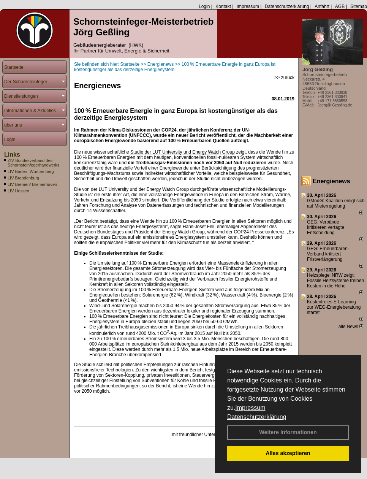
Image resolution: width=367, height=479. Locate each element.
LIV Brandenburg (23, 178)
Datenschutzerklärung (256, 417)
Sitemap (358, 6)
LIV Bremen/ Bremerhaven (32, 184)
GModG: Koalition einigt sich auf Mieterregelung (335, 203)
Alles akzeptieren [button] (288, 453)
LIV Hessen (18, 191)
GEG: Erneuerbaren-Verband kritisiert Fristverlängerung (328, 254)
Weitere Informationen (288, 432)
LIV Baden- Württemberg (31, 171)
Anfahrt (322, 6)
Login (204, 6)
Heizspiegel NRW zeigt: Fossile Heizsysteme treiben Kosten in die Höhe (335, 281)
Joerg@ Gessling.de (335, 105)
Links (12, 154)
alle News (351, 326)
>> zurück (284, 77)
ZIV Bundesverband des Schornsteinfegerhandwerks (33, 162)
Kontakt (223, 6)
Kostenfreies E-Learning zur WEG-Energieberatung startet (334, 307)
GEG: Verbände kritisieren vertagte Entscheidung (325, 227)
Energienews (331, 181)
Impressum (250, 407)
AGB (340, 6)
